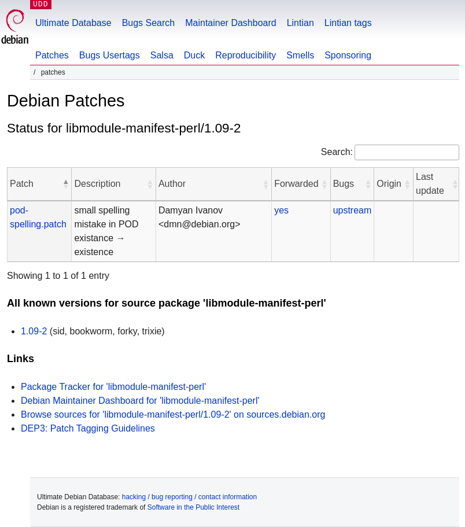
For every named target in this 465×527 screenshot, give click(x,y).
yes (281, 210)
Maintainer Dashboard (230, 23)
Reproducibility (245, 55)
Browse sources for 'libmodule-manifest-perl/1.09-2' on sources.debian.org (173, 414)
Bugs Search (148, 23)
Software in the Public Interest (193, 507)
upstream (352, 210)
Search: (337, 152)
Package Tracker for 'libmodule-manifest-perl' (113, 387)
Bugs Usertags (109, 55)
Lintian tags (348, 23)
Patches (52, 55)
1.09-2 (34, 331)
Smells (300, 55)
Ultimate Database (73, 23)
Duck (194, 55)
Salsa (162, 55)
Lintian (300, 23)
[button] (65, 184)
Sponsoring (347, 55)
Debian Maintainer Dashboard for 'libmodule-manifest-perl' (140, 401)
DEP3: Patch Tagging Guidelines (88, 428)
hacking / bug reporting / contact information (189, 497)
